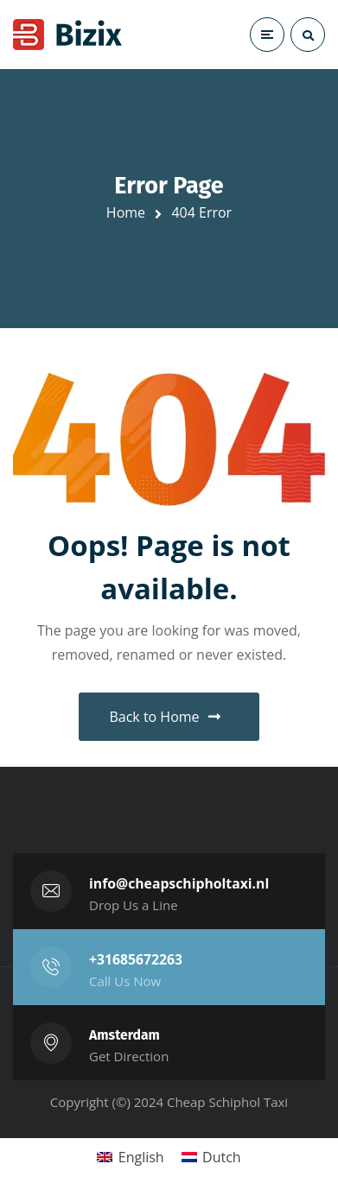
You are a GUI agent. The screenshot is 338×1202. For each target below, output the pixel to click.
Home (125, 212)
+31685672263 (135, 959)
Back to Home (164, 716)
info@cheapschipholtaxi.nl (179, 883)
